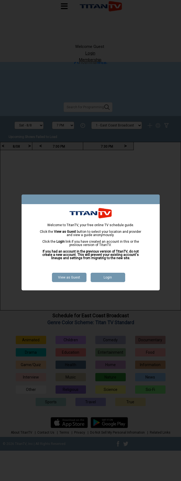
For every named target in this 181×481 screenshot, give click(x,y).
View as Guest (69, 277)
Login (108, 277)
